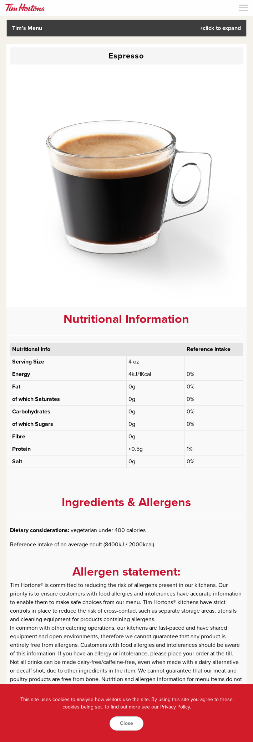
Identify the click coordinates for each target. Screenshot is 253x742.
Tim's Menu (126, 28)
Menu (243, 8)
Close (126, 723)
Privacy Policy (175, 707)
